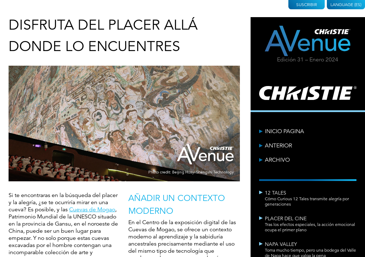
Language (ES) (345, 4)
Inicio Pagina (284, 131)
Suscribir (306, 4)
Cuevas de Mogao (92, 209)
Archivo (277, 159)
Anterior (278, 145)
